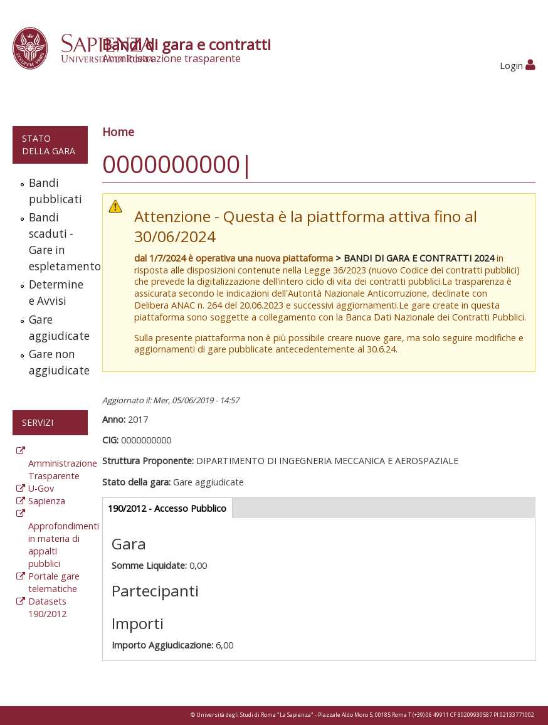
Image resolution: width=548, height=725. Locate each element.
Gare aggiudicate (55, 327)
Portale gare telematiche (54, 582)
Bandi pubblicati (55, 191)
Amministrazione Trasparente (62, 469)
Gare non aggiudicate (55, 362)
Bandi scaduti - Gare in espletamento (55, 241)
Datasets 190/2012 (47, 607)
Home (118, 131)
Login (517, 65)
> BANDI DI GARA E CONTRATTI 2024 (414, 258)
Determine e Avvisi (55, 292)
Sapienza (46, 501)
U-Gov (41, 488)
